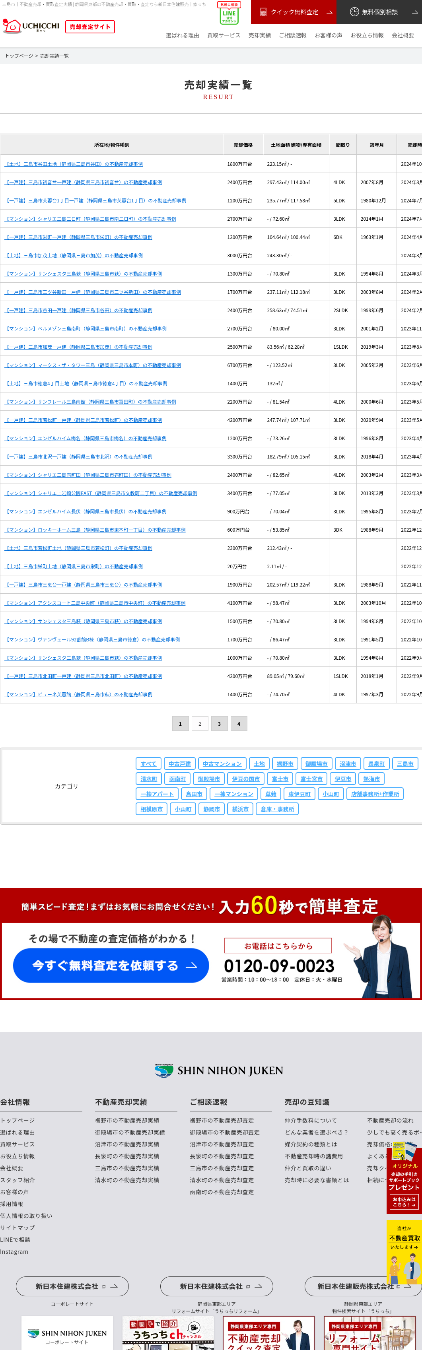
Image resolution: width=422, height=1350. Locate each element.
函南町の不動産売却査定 (222, 1192)
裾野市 (285, 763)
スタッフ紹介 (17, 1180)
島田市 (194, 794)
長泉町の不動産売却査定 (222, 1156)
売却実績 (260, 35)
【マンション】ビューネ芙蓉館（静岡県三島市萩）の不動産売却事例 (78, 694)
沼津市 (348, 763)
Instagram (14, 1252)
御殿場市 (316, 763)
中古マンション (222, 763)
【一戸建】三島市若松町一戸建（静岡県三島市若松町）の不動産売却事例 (83, 419)
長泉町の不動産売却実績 (127, 1156)
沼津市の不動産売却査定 (222, 1144)
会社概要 (403, 35)
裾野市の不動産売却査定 (222, 1120)
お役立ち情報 (367, 35)
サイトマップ (17, 1228)
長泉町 (376, 763)
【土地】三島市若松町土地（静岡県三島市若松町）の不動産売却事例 (78, 547)
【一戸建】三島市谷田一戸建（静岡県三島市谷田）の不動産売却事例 (78, 310)
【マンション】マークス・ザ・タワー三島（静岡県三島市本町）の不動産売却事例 (92, 364)
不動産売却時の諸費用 (314, 1156)
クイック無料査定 (287, 12)
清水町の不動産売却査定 (222, 1180)
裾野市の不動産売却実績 (127, 1120)
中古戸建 (180, 763)
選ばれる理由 (182, 35)
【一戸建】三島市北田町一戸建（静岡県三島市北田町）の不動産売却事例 (83, 675)
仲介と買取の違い (308, 1168)
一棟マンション (233, 794)
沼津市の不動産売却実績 (127, 1144)
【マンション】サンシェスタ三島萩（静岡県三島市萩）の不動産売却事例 (83, 273)
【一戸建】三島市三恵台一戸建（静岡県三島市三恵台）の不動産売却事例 (83, 584)
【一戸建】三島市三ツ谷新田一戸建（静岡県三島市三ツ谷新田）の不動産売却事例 (92, 291)
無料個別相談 (373, 12)
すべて (148, 763)
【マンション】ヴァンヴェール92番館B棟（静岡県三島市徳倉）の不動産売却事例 (92, 639)
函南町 (177, 779)
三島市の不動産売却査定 (222, 1168)
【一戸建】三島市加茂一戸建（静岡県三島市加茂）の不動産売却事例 (78, 346)
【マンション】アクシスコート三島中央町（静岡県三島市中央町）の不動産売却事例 (94, 602)
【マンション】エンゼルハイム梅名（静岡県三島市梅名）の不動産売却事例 (85, 438)
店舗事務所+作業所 (375, 794)
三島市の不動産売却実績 (127, 1168)
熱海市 (371, 779)
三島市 (405, 763)
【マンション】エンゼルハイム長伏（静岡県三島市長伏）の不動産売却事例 (85, 511)
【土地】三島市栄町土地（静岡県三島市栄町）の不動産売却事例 (73, 566)
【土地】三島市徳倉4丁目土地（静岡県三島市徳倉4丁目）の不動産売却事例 (85, 383)
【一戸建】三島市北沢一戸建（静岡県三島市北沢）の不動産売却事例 (78, 456)
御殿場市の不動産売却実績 (130, 1132)
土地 (259, 763)
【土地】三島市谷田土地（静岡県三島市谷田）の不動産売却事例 (73, 163)
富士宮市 (311, 779)
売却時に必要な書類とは (317, 1180)
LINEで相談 (15, 1240)
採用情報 (11, 1204)
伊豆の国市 (246, 779)
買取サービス (224, 35)
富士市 (280, 779)
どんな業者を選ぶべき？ (317, 1132)
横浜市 (240, 809)
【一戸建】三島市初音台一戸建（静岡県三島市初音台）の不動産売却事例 (83, 182)
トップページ (17, 1120)
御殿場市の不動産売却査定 (225, 1132)
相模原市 (151, 809)
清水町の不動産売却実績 (127, 1180)
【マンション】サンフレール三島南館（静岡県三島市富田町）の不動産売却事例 (90, 401)
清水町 (148, 779)
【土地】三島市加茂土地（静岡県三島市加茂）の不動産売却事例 (73, 255)
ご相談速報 (293, 35)
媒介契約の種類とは (311, 1144)
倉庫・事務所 (277, 809)
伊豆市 (342, 779)
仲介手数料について (311, 1120)
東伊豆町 (299, 794)
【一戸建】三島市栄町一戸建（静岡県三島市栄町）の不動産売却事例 (78, 236)
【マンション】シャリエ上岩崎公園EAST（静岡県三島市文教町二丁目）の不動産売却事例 (100, 492)
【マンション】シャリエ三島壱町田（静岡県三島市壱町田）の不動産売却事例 (87, 474)
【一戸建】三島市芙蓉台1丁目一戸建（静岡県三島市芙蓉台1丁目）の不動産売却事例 (95, 200)
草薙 (270, 794)
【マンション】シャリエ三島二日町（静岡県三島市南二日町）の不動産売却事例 (90, 218)
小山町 (331, 794)
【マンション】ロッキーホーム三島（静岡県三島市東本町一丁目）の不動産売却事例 (95, 529)
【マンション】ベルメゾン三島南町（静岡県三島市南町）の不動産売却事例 (85, 328)
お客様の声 (328, 35)
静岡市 (211, 809)
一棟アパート (157, 794)
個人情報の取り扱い (26, 1216)
